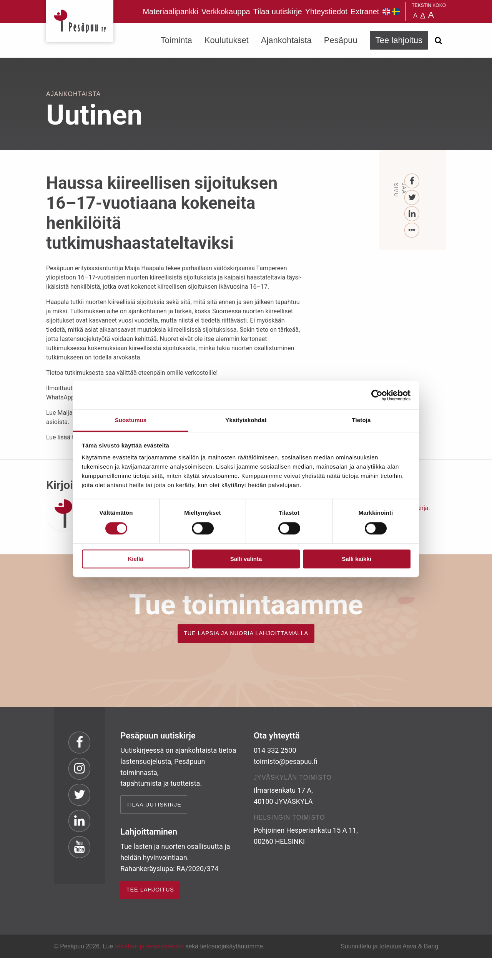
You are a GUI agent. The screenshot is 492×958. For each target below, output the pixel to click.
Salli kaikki (356, 559)
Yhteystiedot (326, 11)
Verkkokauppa (225, 11)
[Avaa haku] (438, 40)
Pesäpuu (79, 21)
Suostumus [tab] (131, 420)
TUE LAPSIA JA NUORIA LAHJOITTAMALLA (246, 633)
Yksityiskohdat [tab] (245, 420)
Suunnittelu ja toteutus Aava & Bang (389, 946)
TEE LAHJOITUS (150, 889)
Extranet (365, 11)
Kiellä (135, 559)
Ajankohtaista (286, 40)
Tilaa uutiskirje (277, 11)
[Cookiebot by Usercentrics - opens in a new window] (377, 395)
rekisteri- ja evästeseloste (149, 946)
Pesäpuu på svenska (396, 11)
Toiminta (176, 40)
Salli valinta (246, 559)
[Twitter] (412, 198)
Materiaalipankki (170, 11)
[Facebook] (412, 181)
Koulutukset (226, 40)
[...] (412, 230)
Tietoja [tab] (361, 420)
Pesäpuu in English (386, 11)
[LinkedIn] (412, 214)
